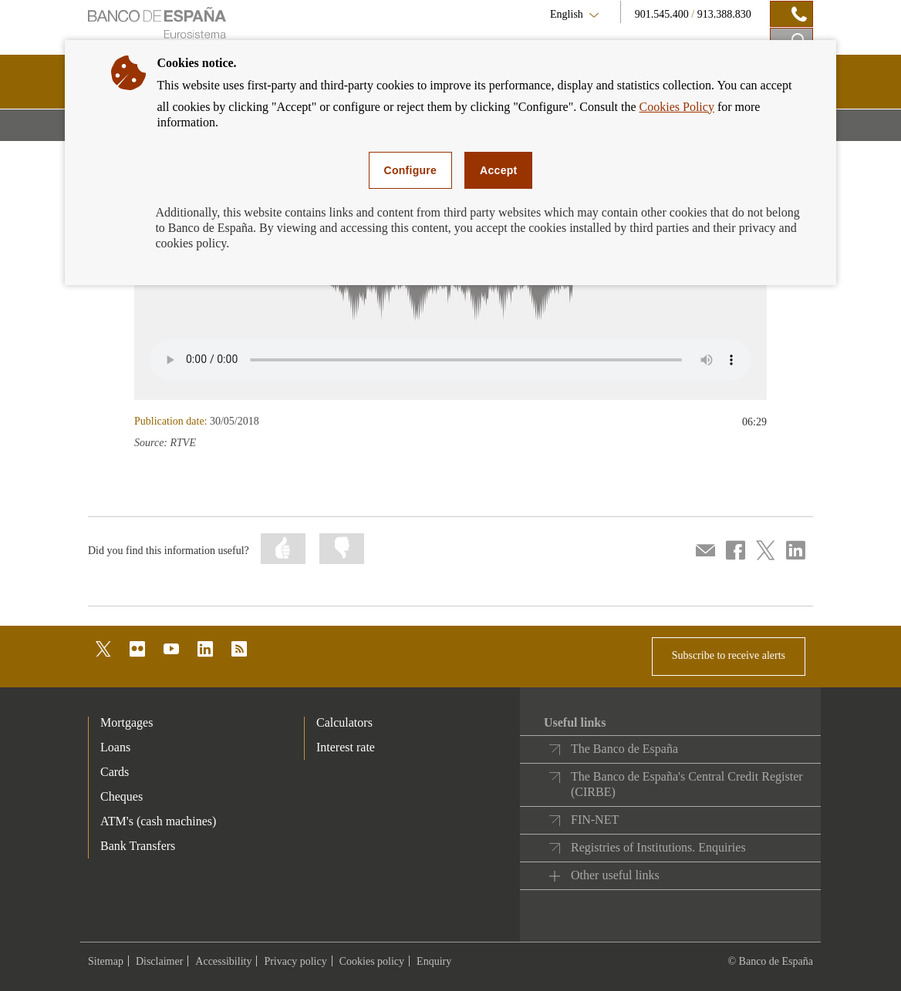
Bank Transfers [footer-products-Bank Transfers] (137, 845)
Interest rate (345, 747)
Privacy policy (295, 961)
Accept (498, 170)
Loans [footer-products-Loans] (115, 747)
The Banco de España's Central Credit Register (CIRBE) (687, 784)
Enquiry (434, 961)
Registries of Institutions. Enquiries (658, 847)
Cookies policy (371, 961)
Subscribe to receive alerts (728, 655)
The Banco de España (624, 748)
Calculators (344, 722)
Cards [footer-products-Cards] (114, 771)
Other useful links (615, 875)
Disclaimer (159, 961)
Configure (410, 170)
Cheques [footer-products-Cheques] (121, 796)
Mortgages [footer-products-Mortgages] (126, 722)
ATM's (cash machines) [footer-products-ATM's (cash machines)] (158, 821)
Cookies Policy (676, 106)
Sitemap (105, 961)
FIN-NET (595, 819)
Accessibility (223, 961)
